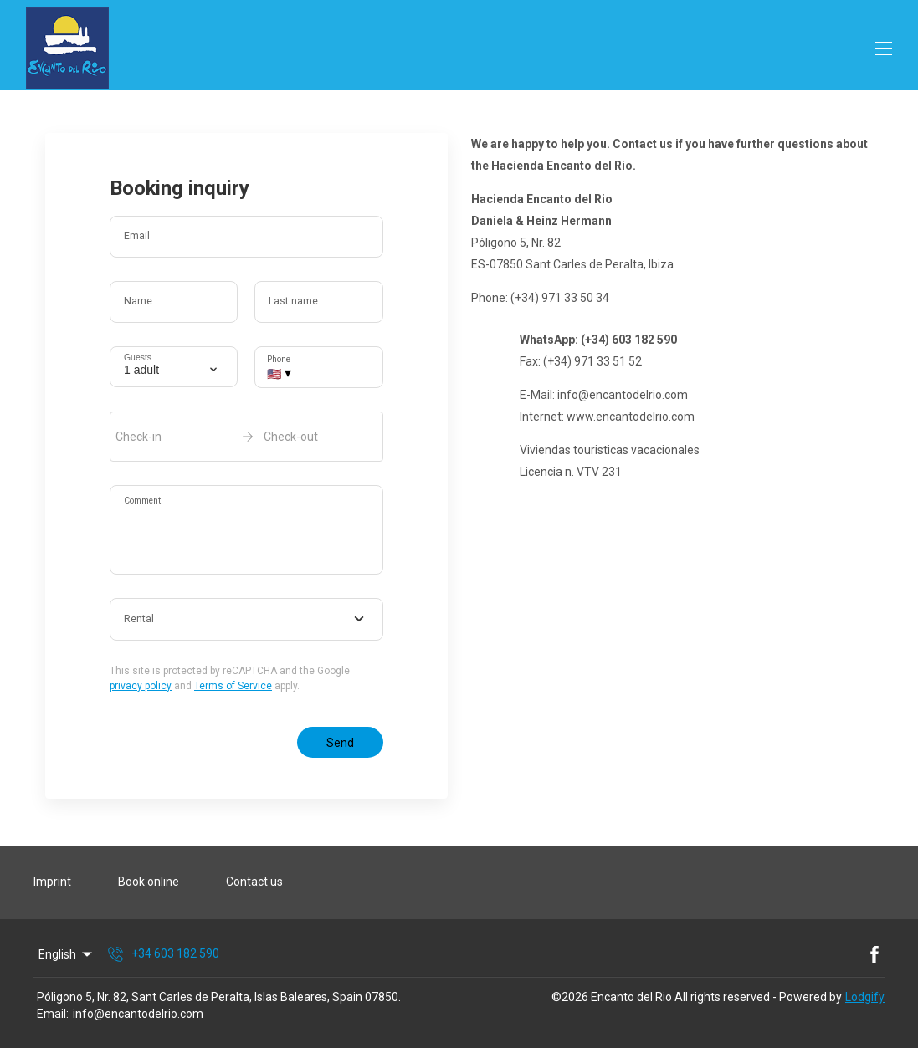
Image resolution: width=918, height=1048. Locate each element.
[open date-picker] (246, 437)
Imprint (52, 881)
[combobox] (246, 620)
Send (340, 742)
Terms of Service (233, 686)
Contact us (254, 881)
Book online (148, 881)
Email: (53, 1013)
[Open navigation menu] (883, 48)
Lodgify (865, 997)
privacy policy (141, 686)
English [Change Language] (66, 954)
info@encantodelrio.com (138, 1013)
